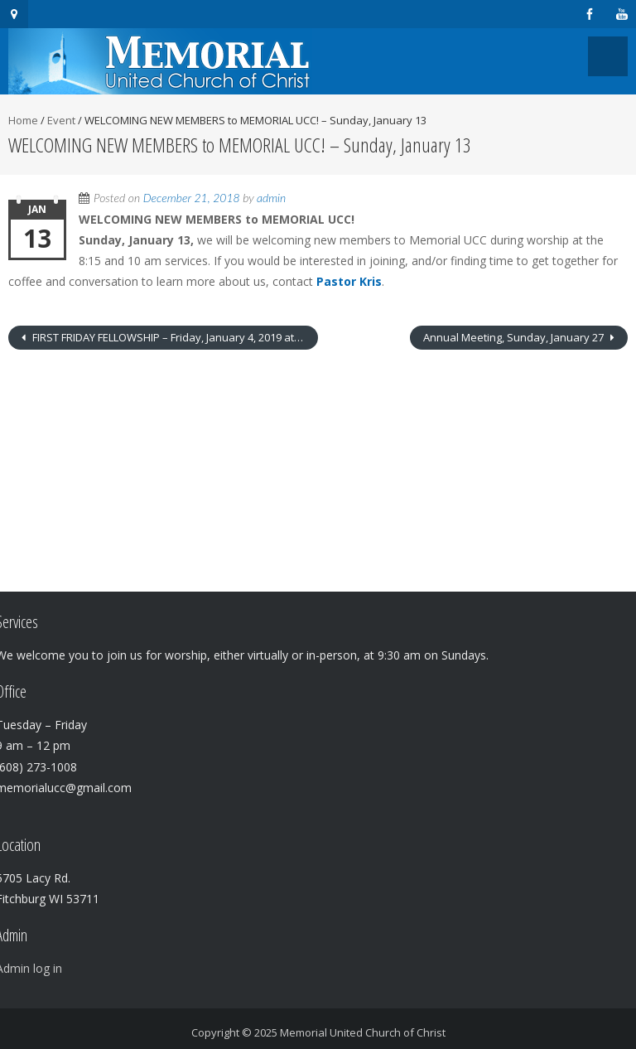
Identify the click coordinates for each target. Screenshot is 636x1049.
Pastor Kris (349, 281)
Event (61, 120)
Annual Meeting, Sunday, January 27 (514, 337)
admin (271, 198)
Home (23, 120)
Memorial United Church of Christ (363, 1032)
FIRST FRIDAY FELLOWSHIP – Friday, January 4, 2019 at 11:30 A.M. (174, 337)
